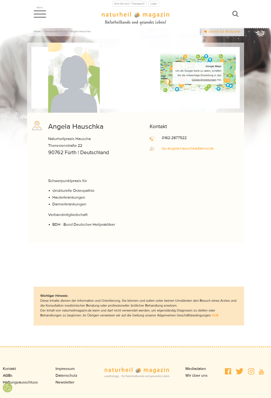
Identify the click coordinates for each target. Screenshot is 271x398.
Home (37, 31)
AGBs (7, 375)
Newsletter (65, 382)
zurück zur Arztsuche (222, 31)
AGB (215, 315)
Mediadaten (195, 368)
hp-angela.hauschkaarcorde (188, 148)
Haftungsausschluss (20, 382)
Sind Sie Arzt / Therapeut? (129, 3)
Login (154, 3)
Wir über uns (196, 375)
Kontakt (9, 368)
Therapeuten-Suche (55, 31)
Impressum (65, 368)
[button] (228, 371)
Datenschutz (66, 375)
